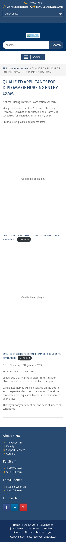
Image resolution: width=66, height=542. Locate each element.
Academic (17, 528)
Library (17, 532)
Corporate (33, 528)
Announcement (20, 68)
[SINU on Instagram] (23, 507)
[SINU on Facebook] (6, 507)
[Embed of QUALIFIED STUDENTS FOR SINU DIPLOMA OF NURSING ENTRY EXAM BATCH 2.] (33, 297)
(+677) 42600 (34, 3)
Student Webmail (16, 486)
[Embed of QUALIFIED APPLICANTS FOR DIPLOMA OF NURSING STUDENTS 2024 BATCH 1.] (33, 178)
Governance (46, 525)
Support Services (15, 450)
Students (49, 528)
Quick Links (11, 13)
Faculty (10, 446)
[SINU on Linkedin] (14, 507)
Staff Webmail (14, 468)
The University (14, 442)
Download (24, 239)
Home (16, 525)
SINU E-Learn (14, 472)
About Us (29, 525)
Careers (10, 453)
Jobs (51, 532)
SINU (5, 68)
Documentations (34, 532)
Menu (32, 57)
